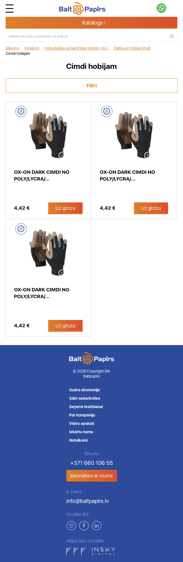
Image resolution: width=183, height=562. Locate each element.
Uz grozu (65, 208)
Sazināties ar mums (91, 476)
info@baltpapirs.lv (87, 501)
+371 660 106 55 (91, 463)
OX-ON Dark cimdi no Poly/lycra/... (42, 175)
